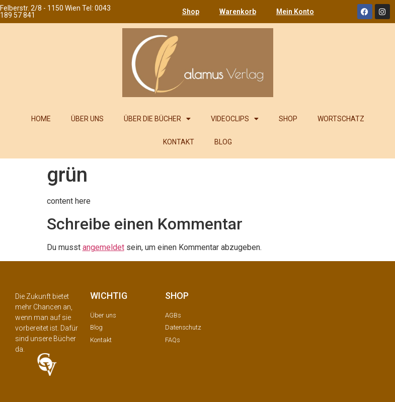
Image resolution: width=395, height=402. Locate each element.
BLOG (223, 142)
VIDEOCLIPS (235, 118)
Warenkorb (237, 12)
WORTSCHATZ (341, 119)
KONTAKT (178, 142)
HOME (41, 119)
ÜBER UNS (87, 119)
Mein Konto (295, 12)
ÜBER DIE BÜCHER (157, 118)
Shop (190, 12)
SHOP (288, 119)
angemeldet (103, 247)
